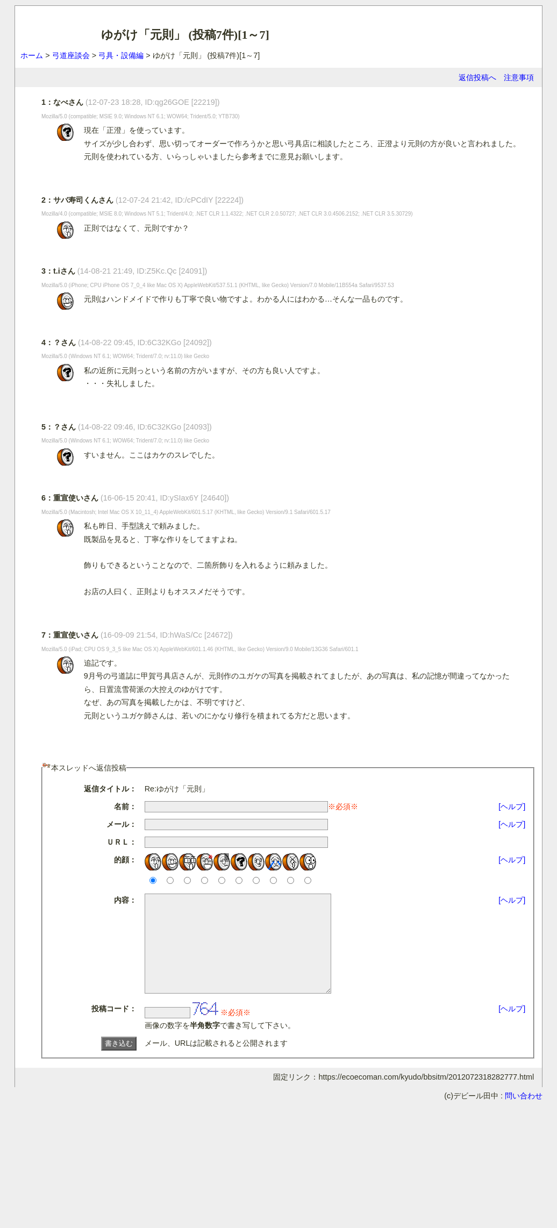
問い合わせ (523, 1115)
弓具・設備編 (121, 55)
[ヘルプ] (511, 806)
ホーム (31, 55)
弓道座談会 (71, 55)
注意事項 (519, 77)
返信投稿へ (477, 77)
